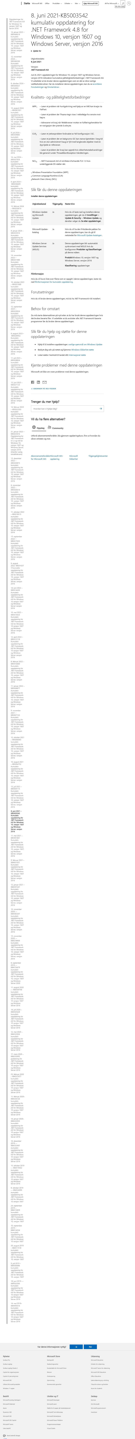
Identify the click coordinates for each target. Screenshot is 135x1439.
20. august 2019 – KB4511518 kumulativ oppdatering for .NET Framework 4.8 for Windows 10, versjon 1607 (17, 1252)
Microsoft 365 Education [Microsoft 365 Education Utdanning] (98, 1372)
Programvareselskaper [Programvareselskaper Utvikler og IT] (54, 1424)
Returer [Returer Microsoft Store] (49, 1372)
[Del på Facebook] (33, 382)
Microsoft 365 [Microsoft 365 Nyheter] (7, 1380)
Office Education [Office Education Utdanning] (96, 1376)
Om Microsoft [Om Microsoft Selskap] (95, 1404)
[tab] (39, 428)
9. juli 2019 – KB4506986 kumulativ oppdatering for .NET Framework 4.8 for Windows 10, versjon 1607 (17, 1270)
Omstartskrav (53, 87)
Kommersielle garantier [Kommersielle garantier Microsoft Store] (54, 1384)
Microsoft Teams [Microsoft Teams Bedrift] (8, 1424)
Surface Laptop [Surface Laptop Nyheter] (7, 1364)
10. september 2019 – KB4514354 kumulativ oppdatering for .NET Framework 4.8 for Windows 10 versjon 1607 (17, 1234)
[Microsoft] (11, 3)
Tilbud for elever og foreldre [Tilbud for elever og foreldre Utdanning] (99, 1384)
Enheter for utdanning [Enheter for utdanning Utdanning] (97, 1364)
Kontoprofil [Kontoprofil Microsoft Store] (50, 1360)
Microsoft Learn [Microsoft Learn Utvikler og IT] (52, 1404)
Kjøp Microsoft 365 (91, 3)
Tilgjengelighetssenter (98, 456)
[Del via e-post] (43, 382)
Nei (90, 1347)
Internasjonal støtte (77, 355)
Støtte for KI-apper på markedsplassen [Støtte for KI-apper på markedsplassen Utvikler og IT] (59, 1408)
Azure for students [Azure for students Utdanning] (96, 1388)
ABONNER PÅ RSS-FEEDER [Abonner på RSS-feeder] (44, 388)
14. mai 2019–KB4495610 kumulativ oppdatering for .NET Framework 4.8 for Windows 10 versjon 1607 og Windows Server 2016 (17, 1312)
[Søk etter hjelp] (123, 3)
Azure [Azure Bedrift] (5, 1408)
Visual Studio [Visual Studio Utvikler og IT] (51, 1428)
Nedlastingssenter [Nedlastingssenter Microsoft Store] (52, 1364)
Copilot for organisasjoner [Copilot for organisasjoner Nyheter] (11, 1372)
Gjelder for (37, 51)
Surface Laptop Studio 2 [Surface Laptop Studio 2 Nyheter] (10, 1368)
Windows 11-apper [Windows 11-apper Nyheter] (9, 1388)
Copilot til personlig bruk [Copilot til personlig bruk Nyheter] (10, 1376)
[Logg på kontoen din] (129, 3)
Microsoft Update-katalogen (89, 235)
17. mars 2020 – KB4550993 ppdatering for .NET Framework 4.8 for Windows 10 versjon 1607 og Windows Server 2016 (17, 1062)
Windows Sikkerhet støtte (82, 349)
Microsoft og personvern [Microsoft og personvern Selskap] (98, 1408)
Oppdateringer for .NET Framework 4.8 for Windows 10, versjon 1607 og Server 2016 (17, 24)
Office (47, 3)
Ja (76, 1347)
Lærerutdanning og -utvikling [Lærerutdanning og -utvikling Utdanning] (100, 1380)
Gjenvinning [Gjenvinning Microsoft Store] (50, 1380)
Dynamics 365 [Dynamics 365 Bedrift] (7, 1412)
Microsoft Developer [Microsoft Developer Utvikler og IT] (53, 1400)
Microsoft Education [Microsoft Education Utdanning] (97, 1360)
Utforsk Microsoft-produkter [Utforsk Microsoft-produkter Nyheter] (11, 1384)
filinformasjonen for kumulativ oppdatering (54, 281)
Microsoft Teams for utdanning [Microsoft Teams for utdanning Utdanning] (100, 1368)
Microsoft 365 (37, 3)
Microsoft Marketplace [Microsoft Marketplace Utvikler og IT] (54, 1416)
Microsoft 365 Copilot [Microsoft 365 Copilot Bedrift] (9, 1420)
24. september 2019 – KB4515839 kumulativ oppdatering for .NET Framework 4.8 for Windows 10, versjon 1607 (17, 1214)
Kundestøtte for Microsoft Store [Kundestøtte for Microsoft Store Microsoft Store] (56, 1368)
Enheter (67, 3)
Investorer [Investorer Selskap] (94, 1412)
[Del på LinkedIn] (37, 382)
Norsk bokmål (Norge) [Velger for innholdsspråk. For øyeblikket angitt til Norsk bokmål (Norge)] (13, 1435)
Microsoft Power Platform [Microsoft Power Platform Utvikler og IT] (55, 1420)
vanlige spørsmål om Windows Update (85, 344)
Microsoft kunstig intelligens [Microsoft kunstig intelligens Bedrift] (11, 1400)
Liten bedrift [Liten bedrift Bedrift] (6, 1428)
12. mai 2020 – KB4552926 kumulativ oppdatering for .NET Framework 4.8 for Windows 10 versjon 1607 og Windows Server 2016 (17, 1041)
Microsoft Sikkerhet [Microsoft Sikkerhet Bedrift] (9, 1404)
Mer (76, 3)
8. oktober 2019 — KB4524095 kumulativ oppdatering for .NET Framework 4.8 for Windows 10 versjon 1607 (17, 1195)
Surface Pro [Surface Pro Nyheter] (6, 1360)
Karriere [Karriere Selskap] (93, 1400)
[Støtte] (27, 3)
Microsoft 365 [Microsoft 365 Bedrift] (7, 1416)
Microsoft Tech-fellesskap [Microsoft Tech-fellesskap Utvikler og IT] (55, 1412)
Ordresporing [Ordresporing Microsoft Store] (51, 1376)
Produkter (56, 3)
